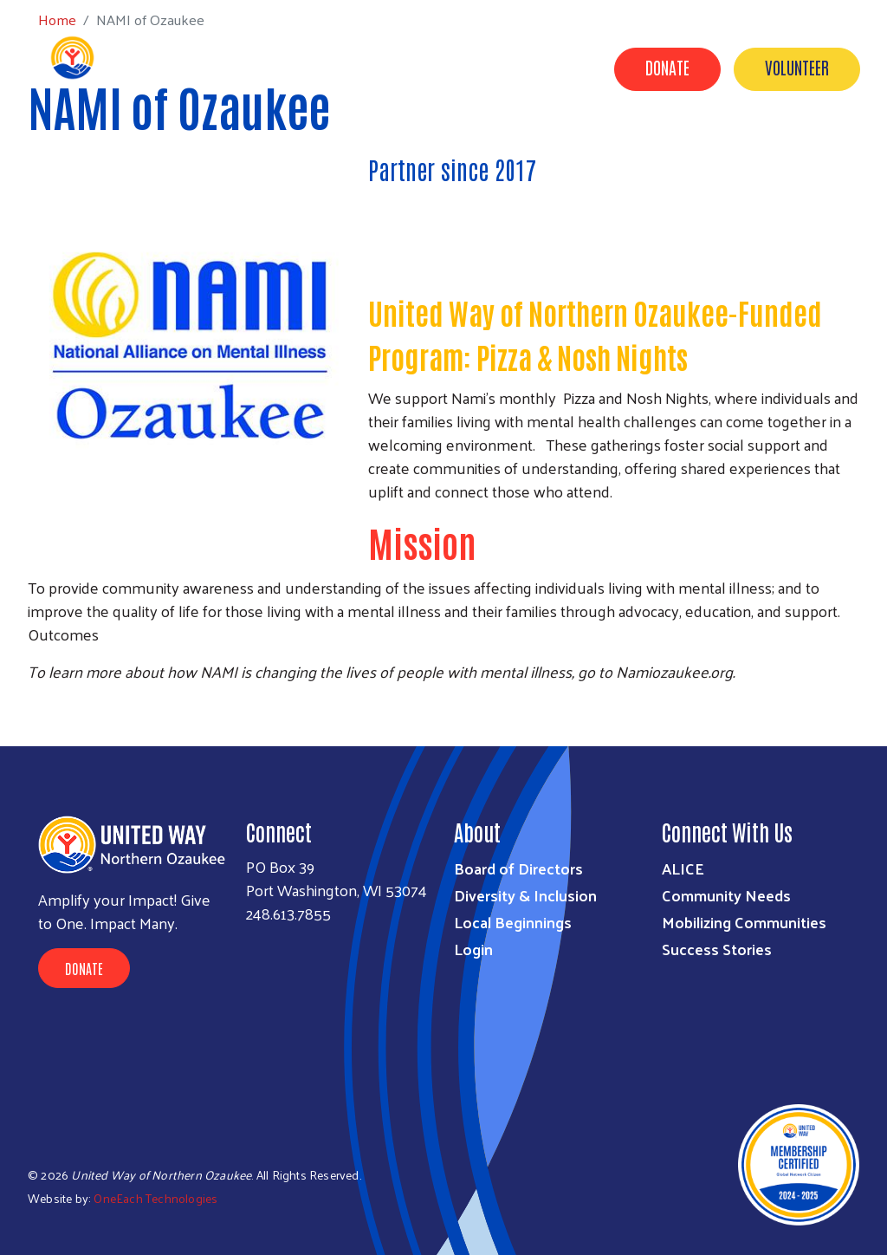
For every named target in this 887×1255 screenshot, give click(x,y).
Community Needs (726, 894)
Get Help (641, 150)
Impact (426, 150)
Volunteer (797, 66)
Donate (667, 66)
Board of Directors (518, 868)
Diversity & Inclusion (525, 894)
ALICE (683, 868)
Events (834, 174)
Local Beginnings (513, 921)
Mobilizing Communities (744, 921)
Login (473, 948)
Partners (730, 150)
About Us (342, 150)
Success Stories (532, 150)
